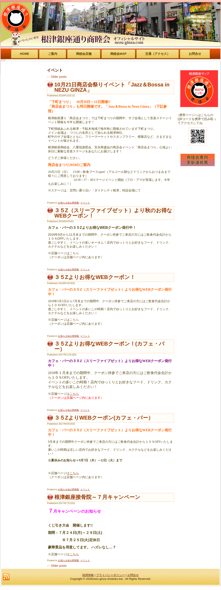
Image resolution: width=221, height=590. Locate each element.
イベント (85, 202)
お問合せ (195, 53)
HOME (24, 53)
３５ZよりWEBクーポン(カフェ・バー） (103, 418)
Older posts (57, 76)
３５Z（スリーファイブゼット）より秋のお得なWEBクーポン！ (113, 213)
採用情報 (88, 575)
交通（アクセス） (157, 53)
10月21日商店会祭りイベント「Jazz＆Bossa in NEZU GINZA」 (112, 87)
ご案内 (52, 53)
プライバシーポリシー (110, 575)
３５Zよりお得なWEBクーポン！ (94, 277)
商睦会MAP (118, 53)
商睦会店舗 (83, 53)
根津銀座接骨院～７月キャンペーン (97, 497)
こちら (74, 253)
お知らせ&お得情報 (68, 202)
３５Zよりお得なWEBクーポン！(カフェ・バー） (109, 346)
